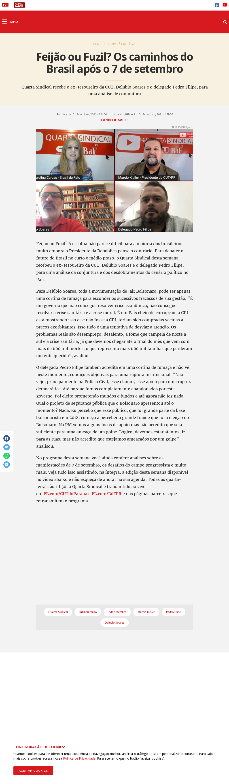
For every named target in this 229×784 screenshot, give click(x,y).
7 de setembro (117, 612)
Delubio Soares (114, 622)
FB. (95, 493)
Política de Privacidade (79, 758)
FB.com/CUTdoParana (65, 493)
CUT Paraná (112, 44)
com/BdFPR (109, 493)
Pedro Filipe (173, 612)
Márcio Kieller (146, 612)
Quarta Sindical (58, 612)
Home (97, 44)
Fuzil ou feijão (88, 612)
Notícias (129, 44)
